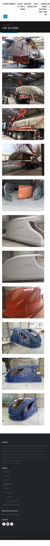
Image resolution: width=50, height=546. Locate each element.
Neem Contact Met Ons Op (12, 505)
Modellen (32, 7)
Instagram (11, 524)
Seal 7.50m (9, 497)
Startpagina (9, 4)
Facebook (3, 524)
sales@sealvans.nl (14, 514)
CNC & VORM (8, 484)
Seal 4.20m (9, 493)
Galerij (5, 480)
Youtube (7, 524)
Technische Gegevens (12, 501)
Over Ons (6, 476)
